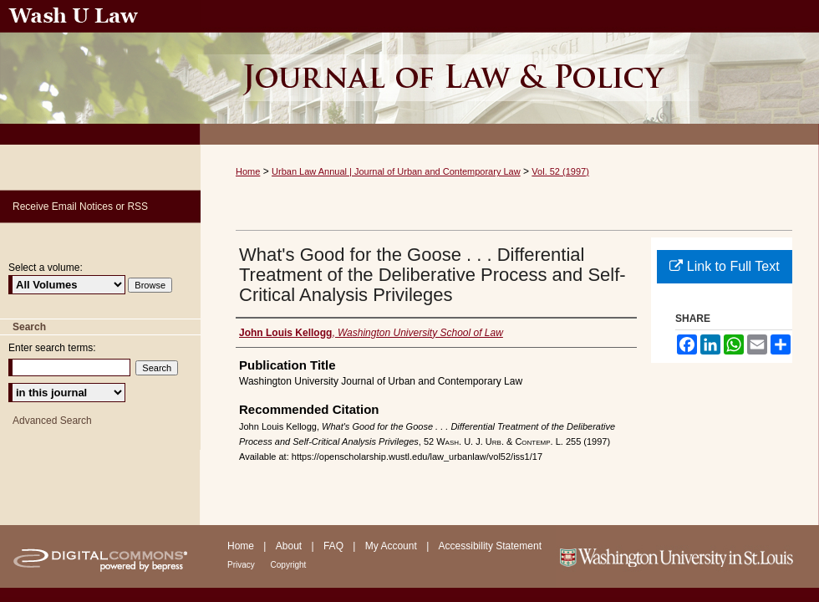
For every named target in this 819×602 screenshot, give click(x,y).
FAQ (334, 546)
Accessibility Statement (490, 546)
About (290, 546)
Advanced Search (52, 420)
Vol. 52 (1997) (560, 171)
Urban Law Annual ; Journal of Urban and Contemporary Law (510, 72)
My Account (392, 546)
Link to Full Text (724, 266)
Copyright (289, 564)
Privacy (242, 564)
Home (248, 171)
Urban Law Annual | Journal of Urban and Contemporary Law (396, 171)
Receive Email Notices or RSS (80, 206)
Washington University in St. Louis (687, 556)
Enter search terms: (52, 348)
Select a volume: (45, 267)
